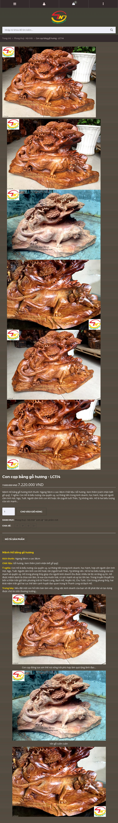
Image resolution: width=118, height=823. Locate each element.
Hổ (18, 567)
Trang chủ (6, 38)
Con (14, 567)
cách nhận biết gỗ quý (46, 563)
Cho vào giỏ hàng (31, 511)
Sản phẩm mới (51, 519)
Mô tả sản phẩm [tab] (14, 539)
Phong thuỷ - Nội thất (23, 38)
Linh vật (39, 519)
